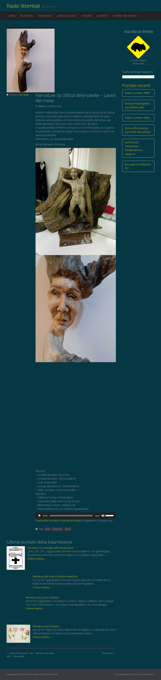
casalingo (57, 529)
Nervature (23, 95)
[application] (76, 515)
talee (67, 529)
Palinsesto (26, 16)
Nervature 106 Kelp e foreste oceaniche (55, 576)
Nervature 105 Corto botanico (42, 597)
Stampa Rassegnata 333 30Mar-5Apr (137, 105)
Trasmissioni (45, 16)
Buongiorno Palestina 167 (138, 166)
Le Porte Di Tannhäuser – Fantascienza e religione (134, 148)
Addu (41, 106)
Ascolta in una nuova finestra (65, 520)
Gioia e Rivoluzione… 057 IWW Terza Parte (138, 130)
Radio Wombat (23, 6)
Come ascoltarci (67, 16)
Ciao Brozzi (109, 653)
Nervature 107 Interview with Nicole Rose (50, 547)
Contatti (102, 16)
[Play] (39, 515)
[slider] (71, 515)
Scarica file (41, 520)
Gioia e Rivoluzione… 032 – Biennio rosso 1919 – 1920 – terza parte (31, 655)
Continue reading (37, 558)
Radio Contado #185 (137, 117)
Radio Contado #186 (137, 92)
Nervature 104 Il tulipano (46, 626)
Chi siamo (87, 16)
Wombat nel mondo (125, 16)
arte (47, 529)
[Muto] (103, 515)
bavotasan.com (147, 674)
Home (12, 16)
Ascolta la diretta (138, 31)
